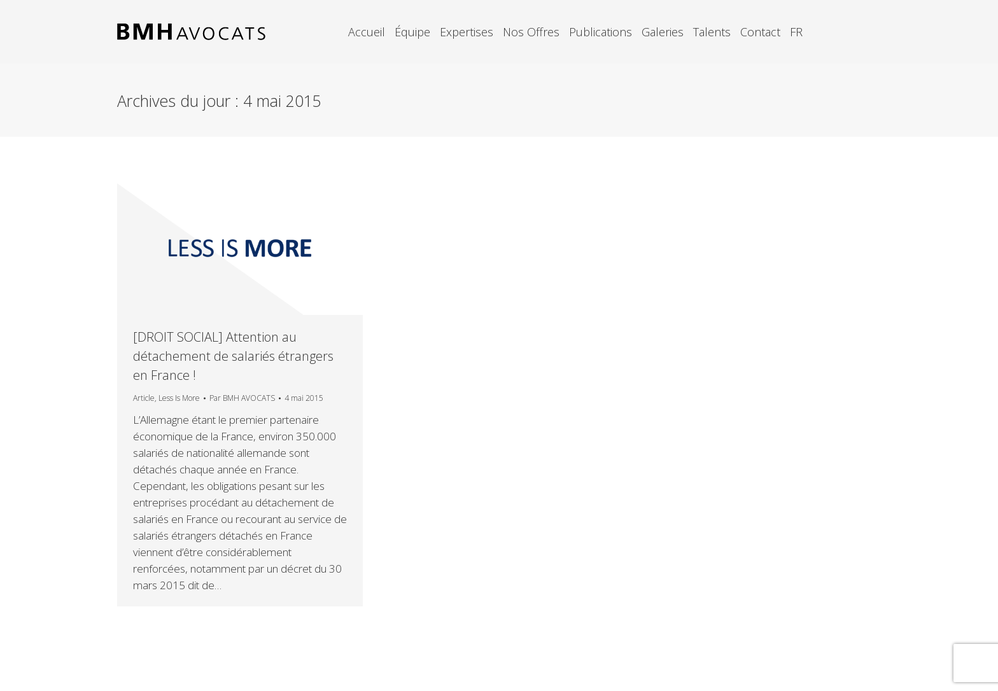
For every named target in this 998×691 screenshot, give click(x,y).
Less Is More (179, 398)
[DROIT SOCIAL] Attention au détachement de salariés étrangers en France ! (233, 356)
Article (144, 398)
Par (242, 398)
